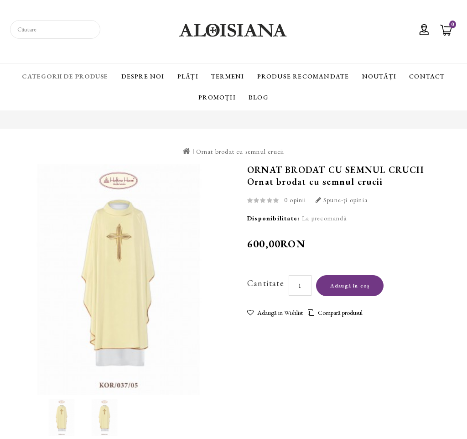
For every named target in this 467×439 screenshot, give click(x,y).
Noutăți (379, 76)
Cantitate (265, 283)
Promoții (217, 97)
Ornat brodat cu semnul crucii (240, 151)
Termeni (227, 76)
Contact (427, 76)
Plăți (187, 76)
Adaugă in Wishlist (275, 312)
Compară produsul (335, 312)
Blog (259, 97)
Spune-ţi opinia (342, 200)
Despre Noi (143, 76)
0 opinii (295, 200)
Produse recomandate (303, 76)
